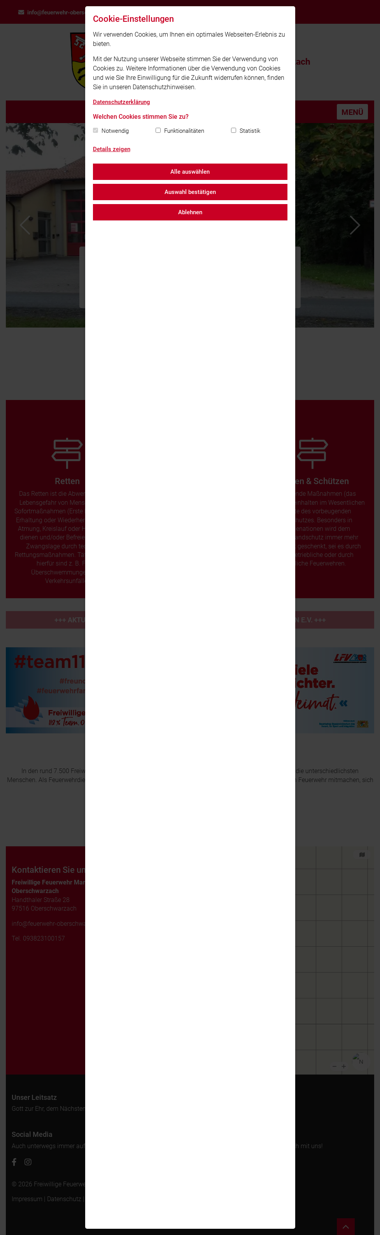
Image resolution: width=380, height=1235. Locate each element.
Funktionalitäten (184, 130)
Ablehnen (190, 212)
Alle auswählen (190, 171)
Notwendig (115, 130)
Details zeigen (111, 149)
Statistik (250, 130)
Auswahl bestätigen (190, 192)
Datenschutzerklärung (121, 102)
